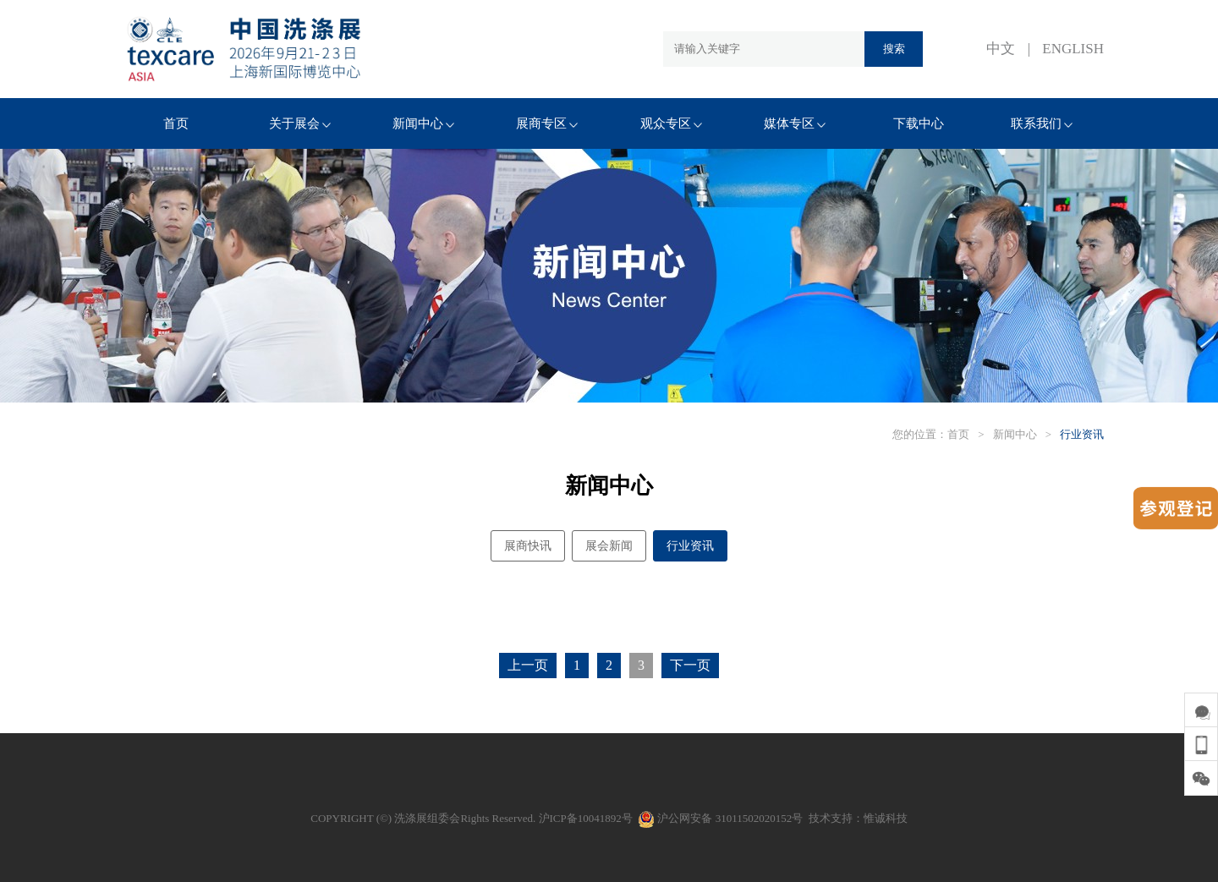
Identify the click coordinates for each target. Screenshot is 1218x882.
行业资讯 (1082, 434)
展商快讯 (527, 546)
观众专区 (671, 123)
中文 (1000, 49)
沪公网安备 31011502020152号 (720, 818)
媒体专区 (795, 123)
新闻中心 (423, 123)
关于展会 (300, 123)
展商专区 (547, 123)
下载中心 (918, 123)
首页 (176, 123)
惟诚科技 (886, 818)
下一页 (690, 665)
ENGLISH (1073, 49)
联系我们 (1042, 123)
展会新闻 (609, 546)
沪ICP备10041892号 (586, 818)
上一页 (528, 665)
